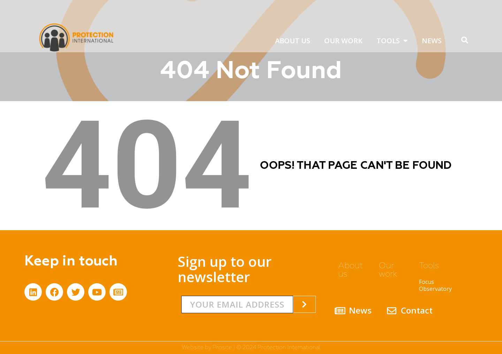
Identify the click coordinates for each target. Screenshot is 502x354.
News (432, 40)
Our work (343, 40)
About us (292, 40)
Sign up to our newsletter (225, 269)
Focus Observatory (435, 285)
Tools (392, 41)
